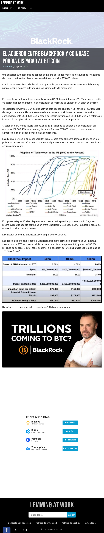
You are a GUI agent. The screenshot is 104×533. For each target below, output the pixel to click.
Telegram (22, 8)
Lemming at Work (52, 505)
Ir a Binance (70, 423)
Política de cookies (70, 523)
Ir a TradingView (70, 448)
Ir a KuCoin (70, 431)
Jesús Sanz (8, 66)
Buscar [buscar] (71, 514)
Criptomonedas (8, 8)
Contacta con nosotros (19, 523)
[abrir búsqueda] (31, 8)
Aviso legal (90, 523)
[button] (6, 530)
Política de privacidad (46, 523)
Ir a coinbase (70, 440)
